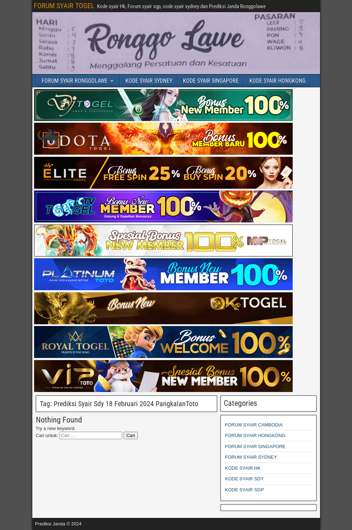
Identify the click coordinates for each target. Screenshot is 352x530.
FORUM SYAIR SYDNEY (251, 457)
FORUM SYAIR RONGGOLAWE (75, 80)
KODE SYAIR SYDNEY (148, 80)
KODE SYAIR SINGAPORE (211, 80)
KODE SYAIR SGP (244, 489)
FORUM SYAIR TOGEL (64, 5)
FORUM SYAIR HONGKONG (255, 435)
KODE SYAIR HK (243, 468)
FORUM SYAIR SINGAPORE (255, 446)
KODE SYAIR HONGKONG (277, 80)
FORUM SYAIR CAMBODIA (254, 424)
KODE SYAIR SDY (244, 478)
